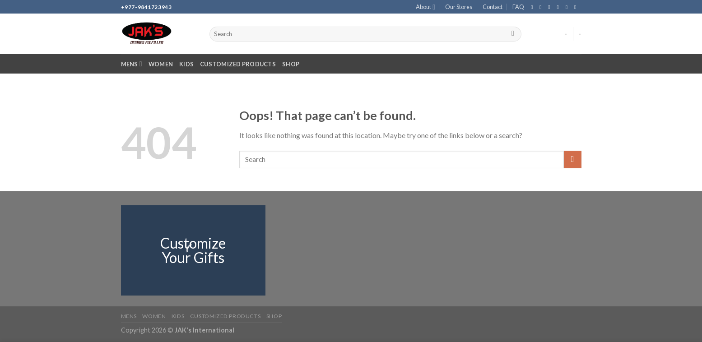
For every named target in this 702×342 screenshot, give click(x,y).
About (425, 7)
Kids (186, 64)
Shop (290, 64)
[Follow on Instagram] (542, 7)
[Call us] (568, 7)
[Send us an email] (560, 7)
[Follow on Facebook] (533, 7)
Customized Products (238, 64)
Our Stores (458, 6)
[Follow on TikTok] (550, 7)
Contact (492, 6)
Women (161, 64)
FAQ (518, 6)
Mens (131, 64)
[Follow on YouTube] (577, 7)
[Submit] (513, 34)
